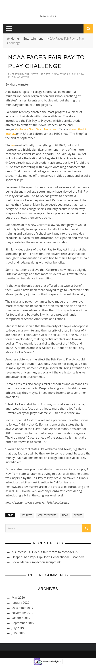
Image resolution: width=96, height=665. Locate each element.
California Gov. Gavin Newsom (35, 129)
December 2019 (22, 608)
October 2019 (21, 618)
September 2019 (23, 623)
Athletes (27, 515)
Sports (45, 74)
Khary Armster (18, 77)
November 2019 (23, 613)
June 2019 (18, 633)
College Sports (47, 515)
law (13, 145)
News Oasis (48, 16)
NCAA (65, 515)
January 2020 (20, 603)
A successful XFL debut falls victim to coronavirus (45, 552)
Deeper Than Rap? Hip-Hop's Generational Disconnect (48, 557)
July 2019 (18, 628)
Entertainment (18, 74)
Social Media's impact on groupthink (36, 562)
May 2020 (18, 598)
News (34, 74)
